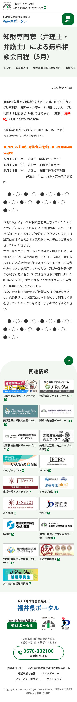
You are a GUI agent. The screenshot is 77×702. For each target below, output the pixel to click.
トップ (7, 68)
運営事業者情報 (26, 673)
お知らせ (70, 68)
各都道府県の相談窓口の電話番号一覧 (49, 668)
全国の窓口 (22, 68)
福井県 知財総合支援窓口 (47, 68)
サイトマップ (54, 678)
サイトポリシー (50, 673)
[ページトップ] (69, 361)
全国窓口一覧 (14, 668)
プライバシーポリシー (28, 678)
